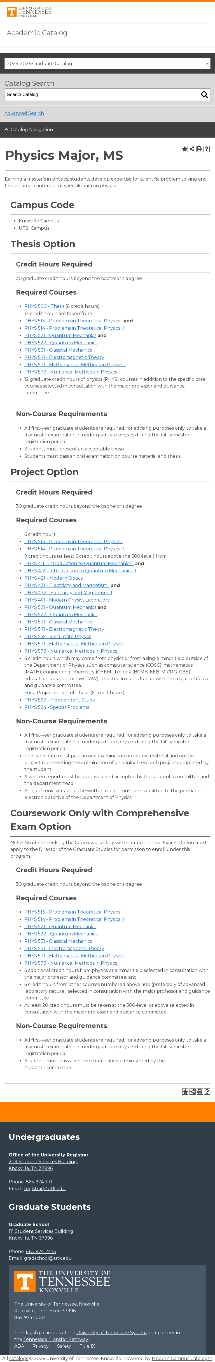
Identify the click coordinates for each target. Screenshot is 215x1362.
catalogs (18, 1358)
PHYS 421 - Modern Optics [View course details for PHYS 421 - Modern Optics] (53, 578)
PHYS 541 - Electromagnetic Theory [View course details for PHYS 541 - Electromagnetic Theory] (64, 357)
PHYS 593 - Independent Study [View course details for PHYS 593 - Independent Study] (59, 700)
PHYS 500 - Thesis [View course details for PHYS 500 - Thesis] (44, 306)
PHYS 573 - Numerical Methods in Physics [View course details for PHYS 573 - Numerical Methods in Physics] (70, 372)
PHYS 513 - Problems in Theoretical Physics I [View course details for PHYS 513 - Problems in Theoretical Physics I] (73, 321)
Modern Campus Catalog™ (182, 1358)
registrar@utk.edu (45, 1188)
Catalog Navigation (32, 129)
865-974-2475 (41, 1251)
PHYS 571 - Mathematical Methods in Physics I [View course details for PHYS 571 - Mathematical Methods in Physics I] (75, 364)
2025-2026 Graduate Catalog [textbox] (39, 63)
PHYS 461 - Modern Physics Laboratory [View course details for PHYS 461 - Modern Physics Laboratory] (67, 600)
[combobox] (107, 63)
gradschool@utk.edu (48, 1258)
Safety (64, 1346)
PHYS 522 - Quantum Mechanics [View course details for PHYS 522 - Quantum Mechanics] (60, 342)
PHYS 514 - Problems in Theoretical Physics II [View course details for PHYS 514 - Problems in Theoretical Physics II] (74, 328)
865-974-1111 (39, 1182)
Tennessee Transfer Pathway (55, 1339)
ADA (19, 1346)
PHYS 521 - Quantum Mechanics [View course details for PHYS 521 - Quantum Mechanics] (60, 335)
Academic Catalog (37, 33)
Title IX (87, 1346)
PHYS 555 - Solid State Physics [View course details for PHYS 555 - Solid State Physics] (57, 636)
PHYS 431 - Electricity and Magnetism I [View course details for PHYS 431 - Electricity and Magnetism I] (67, 585)
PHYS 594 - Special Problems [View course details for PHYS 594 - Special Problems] (56, 707)
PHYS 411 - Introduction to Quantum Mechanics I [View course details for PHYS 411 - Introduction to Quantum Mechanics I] (79, 563)
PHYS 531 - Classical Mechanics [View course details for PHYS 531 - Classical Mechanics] (58, 350)
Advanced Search (24, 113)
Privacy (40, 1346)
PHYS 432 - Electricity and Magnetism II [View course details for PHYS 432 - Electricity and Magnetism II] (68, 592)
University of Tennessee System (111, 1332)
